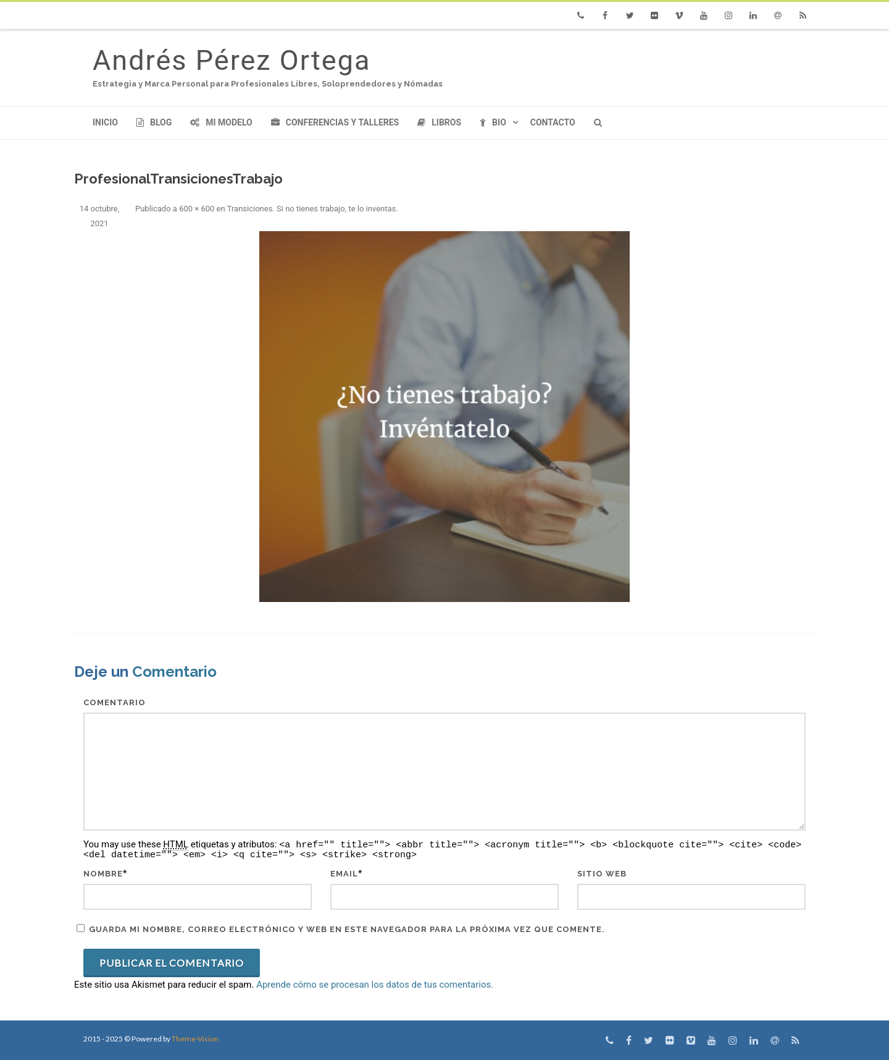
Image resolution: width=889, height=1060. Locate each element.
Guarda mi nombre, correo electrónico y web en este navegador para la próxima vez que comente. (347, 929)
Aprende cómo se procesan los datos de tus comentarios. (374, 984)
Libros (439, 122)
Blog (154, 122)
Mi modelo (221, 122)
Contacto (552, 122)
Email (344, 874)
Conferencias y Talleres (335, 122)
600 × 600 (196, 208)
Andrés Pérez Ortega (231, 60)
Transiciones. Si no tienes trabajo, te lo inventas (311, 208)
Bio (493, 122)
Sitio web (602, 874)
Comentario (114, 702)
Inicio (105, 122)
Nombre (103, 874)
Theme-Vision (195, 1038)
